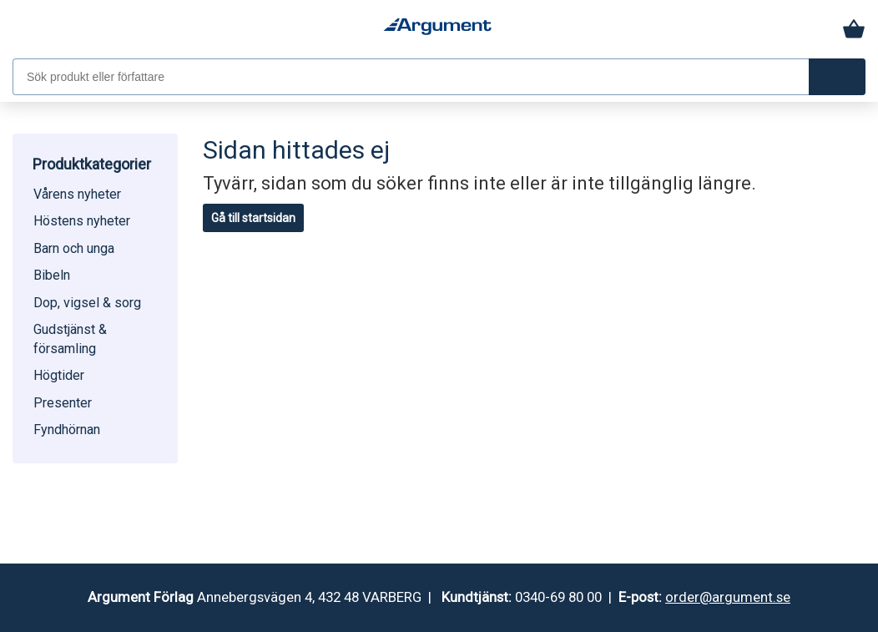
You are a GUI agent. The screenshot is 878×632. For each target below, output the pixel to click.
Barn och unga (73, 248)
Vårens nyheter (77, 194)
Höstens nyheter (81, 221)
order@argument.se (727, 597)
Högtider (58, 375)
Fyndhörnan (66, 429)
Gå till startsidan (253, 218)
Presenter (62, 403)
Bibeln (51, 275)
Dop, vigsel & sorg (87, 303)
